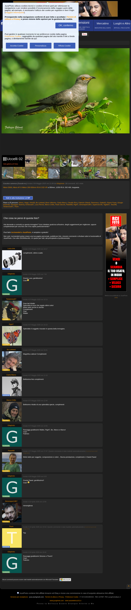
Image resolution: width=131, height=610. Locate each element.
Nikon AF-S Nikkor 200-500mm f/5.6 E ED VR (30, 187)
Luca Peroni (39, 205)
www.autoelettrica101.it (73, 601)
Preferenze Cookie (13, 36)
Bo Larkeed (40, 203)
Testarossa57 (8, 207)
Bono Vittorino (50, 203)
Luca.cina (11, 248)
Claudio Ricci (72, 203)
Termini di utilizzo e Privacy (54, 597)
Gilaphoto (60, 183)
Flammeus (95, 203)
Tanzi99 (114, 205)
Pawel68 (69, 205)
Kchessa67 (29, 205)
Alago (26, 203)
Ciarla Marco (62, 203)
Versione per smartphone (19, 597)
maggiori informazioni (14, 12)
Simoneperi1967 (85, 205)
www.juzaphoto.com (57, 601)
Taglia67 (106, 205)
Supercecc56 (97, 205)
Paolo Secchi (60, 205)
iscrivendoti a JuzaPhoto (21, 232)
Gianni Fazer (112, 203)
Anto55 (32, 203)
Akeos (21, 203)
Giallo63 (103, 203)
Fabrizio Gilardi (84, 203)
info (116, 297)
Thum (16, 207)
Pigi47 (76, 205)
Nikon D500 (7, 187)
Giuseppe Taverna (18, 205)
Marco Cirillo (49, 205)
